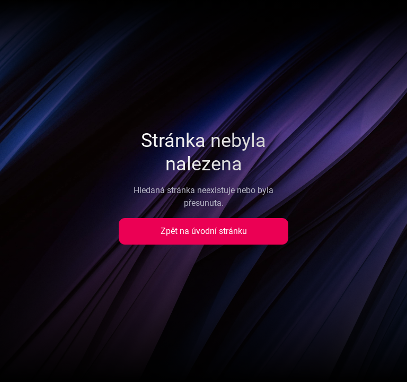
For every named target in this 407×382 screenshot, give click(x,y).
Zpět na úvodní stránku (204, 231)
